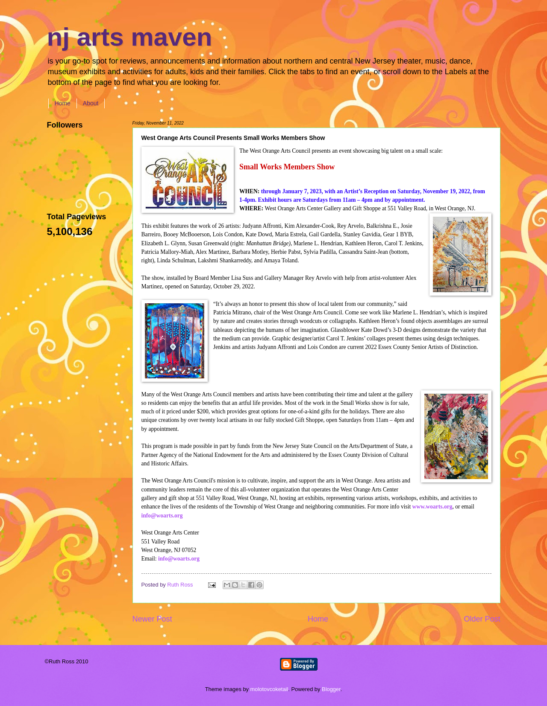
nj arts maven (129, 37)
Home (63, 103)
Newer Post (152, 619)
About (91, 103)
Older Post (482, 619)
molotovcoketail (269, 689)
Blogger (331, 689)
